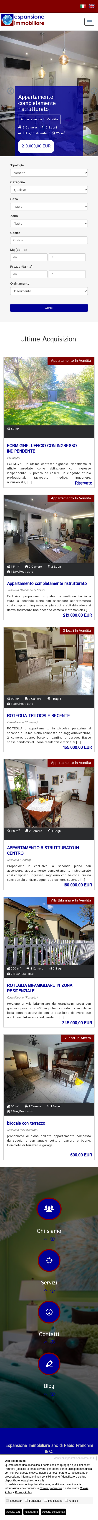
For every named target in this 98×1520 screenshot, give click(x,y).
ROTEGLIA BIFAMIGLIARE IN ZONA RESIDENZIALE (39, 988)
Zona (14, 216)
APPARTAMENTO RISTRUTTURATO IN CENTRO (43, 851)
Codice (15, 233)
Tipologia (17, 165)
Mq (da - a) (18, 250)
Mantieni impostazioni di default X (73, 1458)
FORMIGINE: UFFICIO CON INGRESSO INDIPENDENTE (42, 448)
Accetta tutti (13, 1511)
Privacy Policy (23, 1492)
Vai (49, 1239)
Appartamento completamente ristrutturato (47, 584)
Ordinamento (19, 283)
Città (14, 199)
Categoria (17, 182)
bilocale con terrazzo (26, 1124)
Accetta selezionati (53, 1511)
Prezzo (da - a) (21, 267)
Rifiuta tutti (31, 1511)
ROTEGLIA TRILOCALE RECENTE (38, 716)
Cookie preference (51, 1488)
